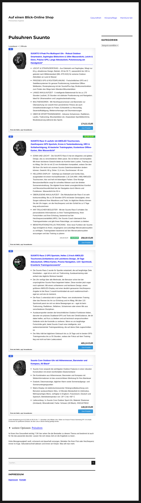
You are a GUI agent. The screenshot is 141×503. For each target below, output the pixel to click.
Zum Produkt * (87, 128)
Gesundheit (95, 18)
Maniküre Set (126, 18)
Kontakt (22, 480)
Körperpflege (111, 18)
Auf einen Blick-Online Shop (31, 17)
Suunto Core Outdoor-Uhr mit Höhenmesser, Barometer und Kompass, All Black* (59, 362)
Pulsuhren (37, 427)
